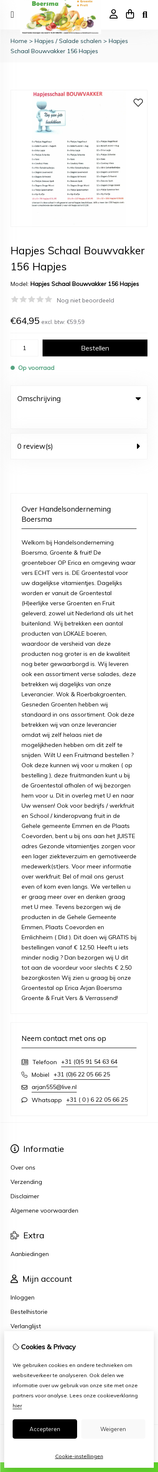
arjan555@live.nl (54, 1069)
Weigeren (113, 1429)
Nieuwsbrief (27, 1323)
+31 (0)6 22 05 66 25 (82, 1057)
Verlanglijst (26, 1309)
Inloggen (23, 1280)
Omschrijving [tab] (79, 398)
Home (19, 41)
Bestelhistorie (29, 1294)
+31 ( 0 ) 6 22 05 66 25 (97, 1082)
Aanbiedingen (30, 1236)
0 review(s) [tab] (79, 428)
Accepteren (44, 1429)
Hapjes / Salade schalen (68, 41)
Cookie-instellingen (79, 1456)
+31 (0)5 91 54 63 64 (89, 1044)
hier (17, 1405)
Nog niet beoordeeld (85, 300)
